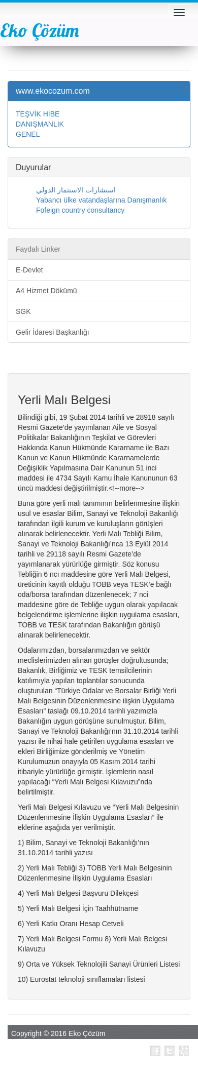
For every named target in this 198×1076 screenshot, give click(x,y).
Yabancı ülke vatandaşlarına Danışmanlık (101, 200)
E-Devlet (29, 270)
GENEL (28, 134)
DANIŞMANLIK (40, 124)
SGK (23, 311)
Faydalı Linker (38, 249)
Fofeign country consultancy (80, 210)
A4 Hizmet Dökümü (46, 291)
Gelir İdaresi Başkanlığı (52, 332)
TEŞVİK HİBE (37, 114)
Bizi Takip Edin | (120, 1051)
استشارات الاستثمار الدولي (76, 190)
